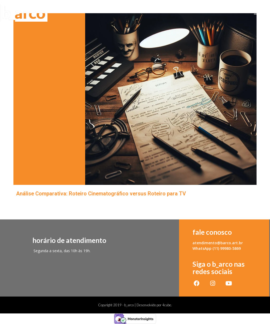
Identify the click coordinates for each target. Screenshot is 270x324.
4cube (166, 305)
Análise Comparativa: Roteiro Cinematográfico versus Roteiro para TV (101, 193)
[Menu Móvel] (262, 12)
